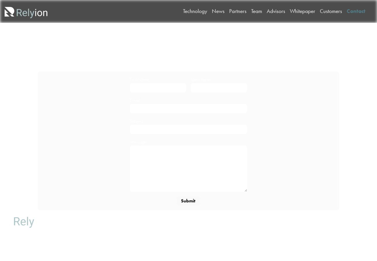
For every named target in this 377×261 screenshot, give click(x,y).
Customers (95, 238)
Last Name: (201, 80)
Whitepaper (66, 248)
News (66, 228)
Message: (139, 142)
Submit (188, 201)
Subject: (137, 121)
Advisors (95, 228)
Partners (66, 238)
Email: (135, 100)
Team (95, 218)
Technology (66, 218)
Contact (95, 248)
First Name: (140, 80)
